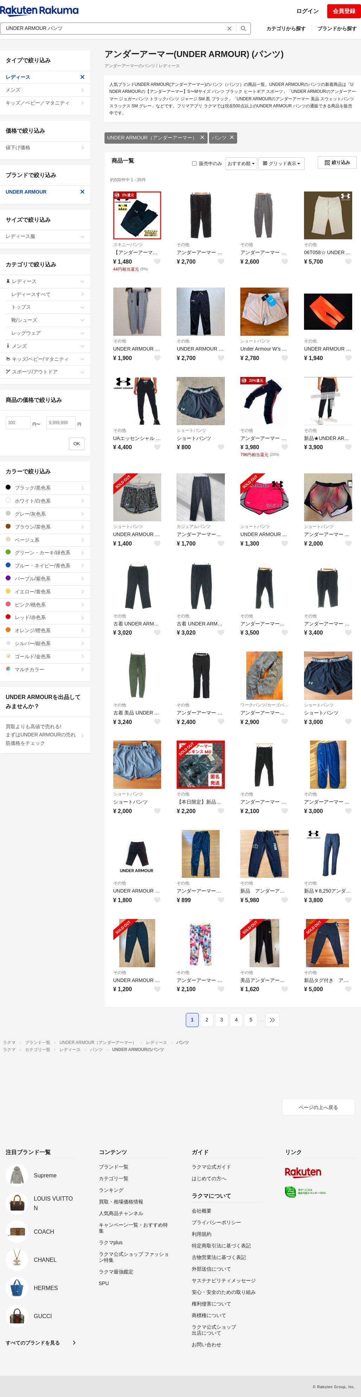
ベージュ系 (45, 540)
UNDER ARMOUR (45, 192)
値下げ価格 (45, 147)
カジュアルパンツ (193, 526)
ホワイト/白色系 (45, 501)
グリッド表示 (281, 163)
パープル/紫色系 (45, 578)
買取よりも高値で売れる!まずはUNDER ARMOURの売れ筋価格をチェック (45, 735)
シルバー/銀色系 (45, 643)
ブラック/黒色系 (45, 488)
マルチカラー (45, 669)
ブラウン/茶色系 (45, 527)
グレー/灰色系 (45, 514)
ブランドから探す (337, 28)
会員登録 (344, 11)
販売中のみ (207, 163)
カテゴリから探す (286, 28)
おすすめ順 (241, 163)
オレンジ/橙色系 (45, 630)
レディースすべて (48, 294)
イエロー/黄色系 (45, 591)
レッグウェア (48, 333)
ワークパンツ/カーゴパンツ (264, 705)
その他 (183, 244)
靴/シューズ (48, 320)
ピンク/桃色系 (45, 605)
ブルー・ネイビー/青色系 (45, 565)
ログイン (307, 11)
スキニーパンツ (128, 244)
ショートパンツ (255, 341)
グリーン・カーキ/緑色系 (45, 552)
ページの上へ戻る (318, 1107)
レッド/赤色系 (45, 617)
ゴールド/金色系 (45, 656)
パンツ (223, 137)
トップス (48, 307)
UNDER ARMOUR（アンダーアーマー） (156, 137)
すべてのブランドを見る (33, 1343)
